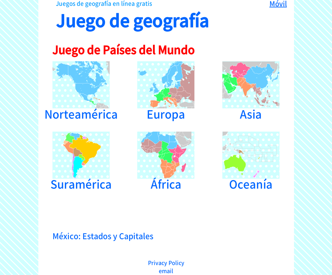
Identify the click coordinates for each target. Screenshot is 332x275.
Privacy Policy (166, 263)
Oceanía (251, 160)
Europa (165, 90)
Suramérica (81, 160)
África (165, 160)
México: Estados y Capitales (102, 235)
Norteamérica (81, 90)
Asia (251, 90)
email (166, 271)
